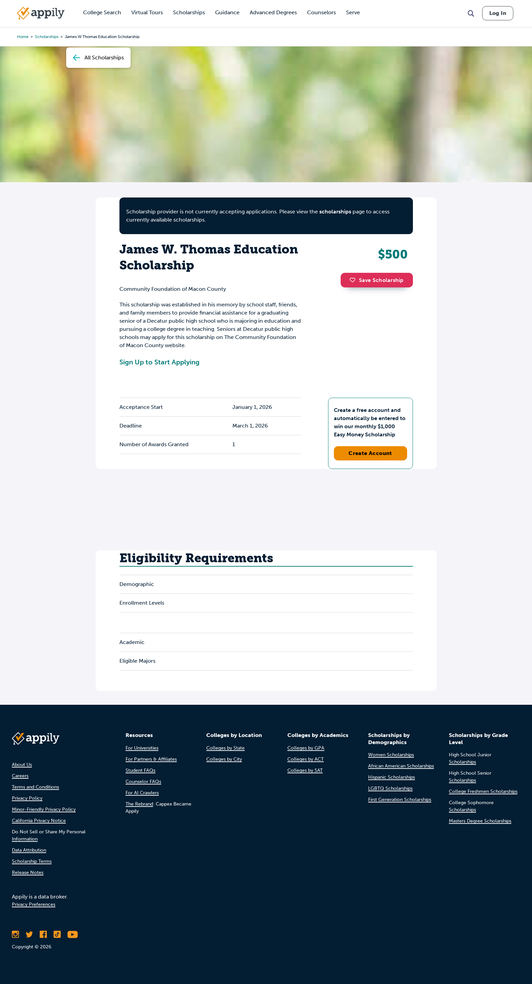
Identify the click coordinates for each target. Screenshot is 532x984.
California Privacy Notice (39, 821)
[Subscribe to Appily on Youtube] (73, 934)
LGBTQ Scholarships (390, 788)
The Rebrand (139, 804)
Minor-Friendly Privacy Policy (44, 809)
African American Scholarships (401, 766)
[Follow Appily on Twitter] (29, 934)
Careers (20, 776)
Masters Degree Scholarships (480, 821)
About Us (22, 765)
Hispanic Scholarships (391, 777)
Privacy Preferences (33, 904)
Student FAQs (140, 770)
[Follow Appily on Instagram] (15, 934)
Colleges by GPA (305, 748)
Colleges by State (225, 748)
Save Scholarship (376, 280)
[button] (354, 280)
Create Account (370, 453)
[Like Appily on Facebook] (43, 934)
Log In (497, 13)
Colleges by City (224, 759)
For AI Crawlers (142, 793)
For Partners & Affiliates (151, 759)
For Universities (142, 748)
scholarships (46, 36)
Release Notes (27, 872)
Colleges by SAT (305, 770)
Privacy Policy (27, 798)
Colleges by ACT (305, 759)
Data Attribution (29, 850)
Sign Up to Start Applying (159, 362)
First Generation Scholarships (399, 799)
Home (22, 36)
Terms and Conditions (35, 787)
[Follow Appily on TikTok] (57, 934)
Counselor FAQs (143, 781)
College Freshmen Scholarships (483, 791)
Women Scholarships (391, 755)
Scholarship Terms (32, 861)
